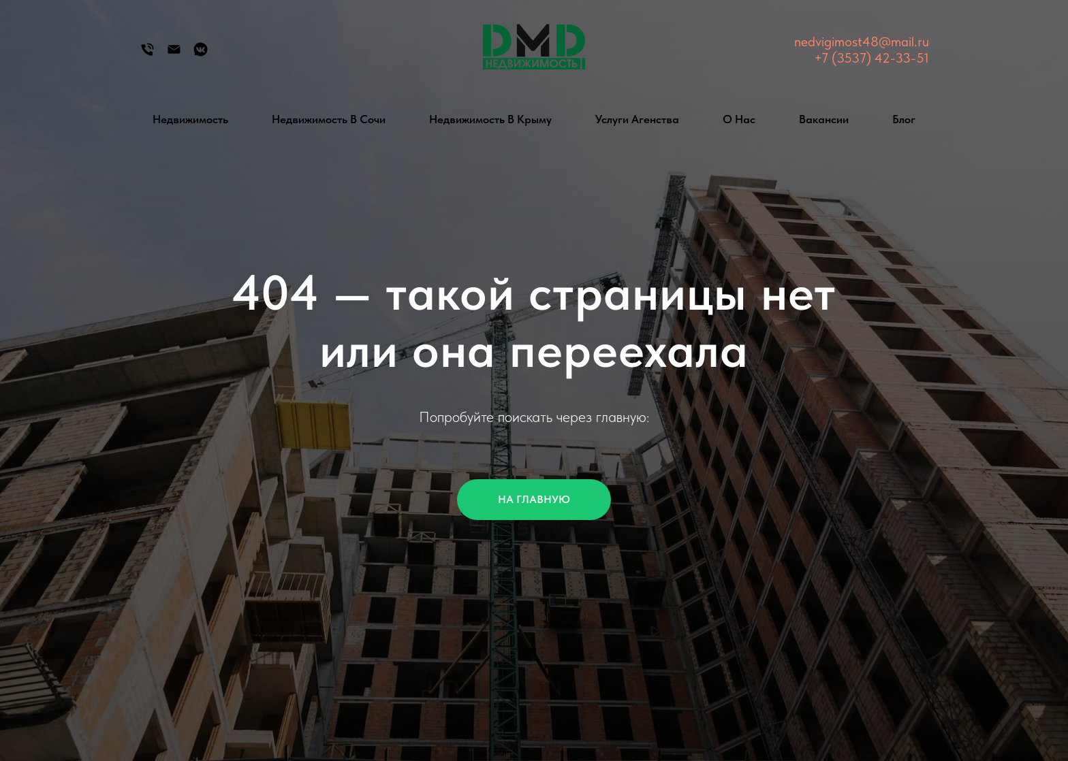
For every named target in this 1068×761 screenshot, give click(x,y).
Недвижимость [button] (190, 119)
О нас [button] (739, 119)
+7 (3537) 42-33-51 (871, 58)
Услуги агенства (637, 119)
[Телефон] (147, 54)
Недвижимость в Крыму (490, 119)
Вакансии (824, 119)
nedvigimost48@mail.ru (861, 41)
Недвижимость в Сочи (329, 119)
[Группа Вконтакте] (200, 54)
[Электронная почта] (174, 54)
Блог (903, 119)
